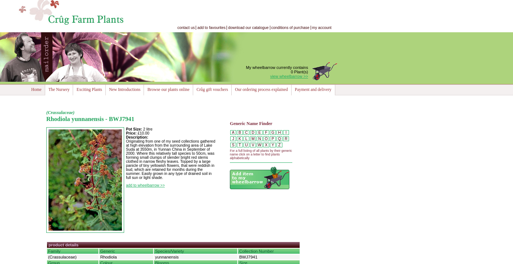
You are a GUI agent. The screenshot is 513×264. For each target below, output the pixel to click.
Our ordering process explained (261, 89)
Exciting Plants (89, 89)
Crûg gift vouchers (212, 89)
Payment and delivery (313, 89)
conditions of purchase (290, 28)
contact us (186, 28)
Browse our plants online (168, 89)
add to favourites (211, 28)
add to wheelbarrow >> (145, 185)
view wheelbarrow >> (289, 76)
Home (36, 89)
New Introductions (124, 89)
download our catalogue (248, 28)
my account (322, 28)
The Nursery (58, 89)
